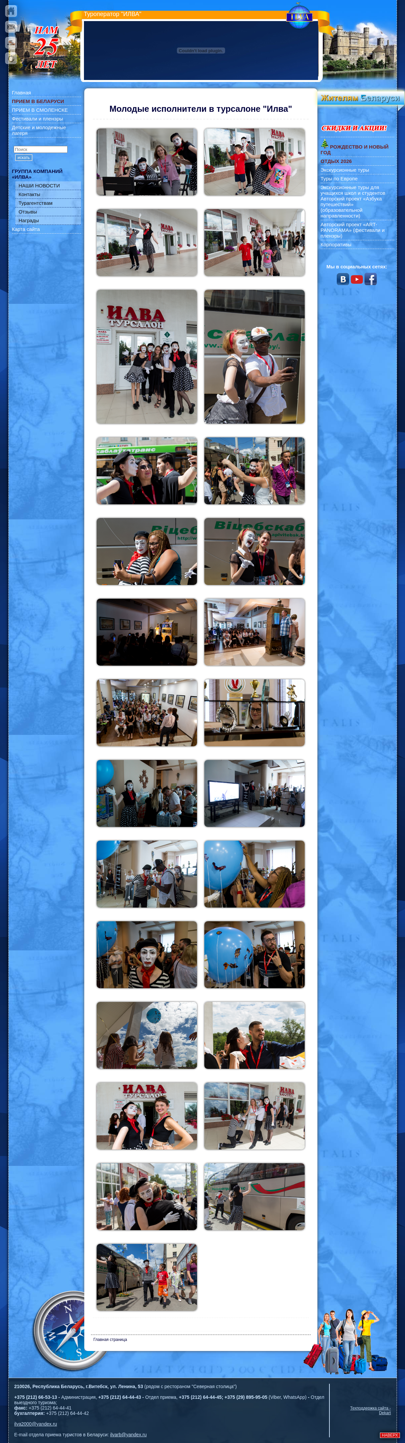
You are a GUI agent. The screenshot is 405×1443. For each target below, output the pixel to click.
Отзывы (28, 212)
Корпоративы (336, 244)
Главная (21, 92)
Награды (29, 220)
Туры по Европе (339, 178)
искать (24, 157)
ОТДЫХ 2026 (336, 161)
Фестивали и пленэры (37, 118)
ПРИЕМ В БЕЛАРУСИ (38, 101)
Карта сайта (26, 229)
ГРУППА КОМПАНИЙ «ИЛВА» (37, 174)
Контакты (29, 194)
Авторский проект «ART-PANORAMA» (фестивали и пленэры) (353, 230)
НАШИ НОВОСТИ (39, 185)
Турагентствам (36, 203)
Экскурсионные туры (345, 170)
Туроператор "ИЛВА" (112, 14)
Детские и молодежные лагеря (39, 130)
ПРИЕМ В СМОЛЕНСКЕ (40, 110)
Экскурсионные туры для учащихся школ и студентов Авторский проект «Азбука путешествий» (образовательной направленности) (353, 201)
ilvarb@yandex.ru (128, 1434)
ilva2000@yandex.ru (35, 1424)
